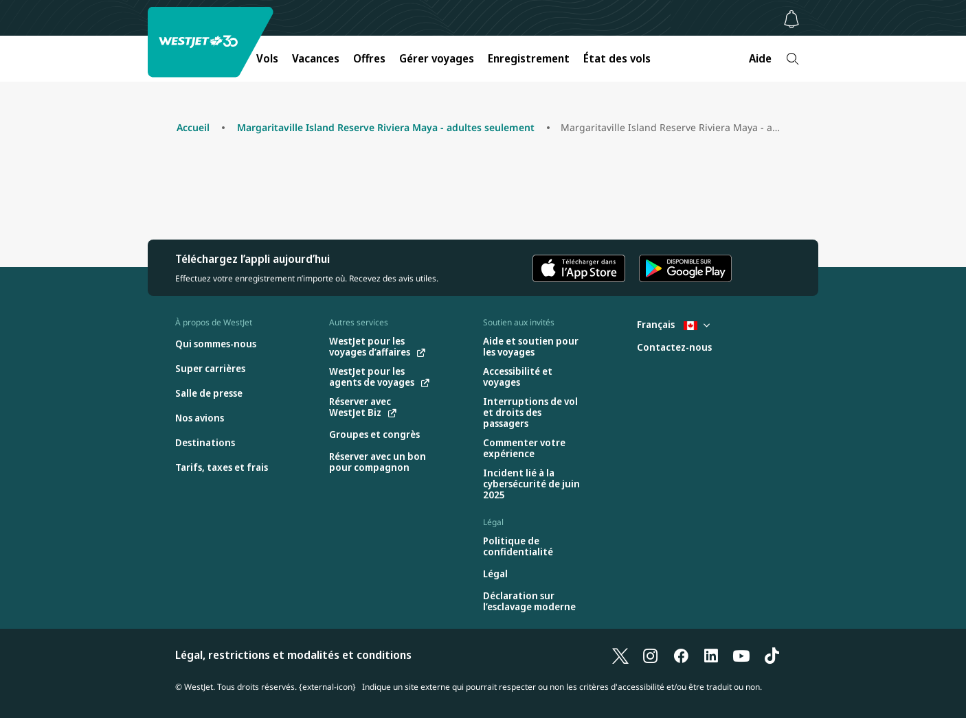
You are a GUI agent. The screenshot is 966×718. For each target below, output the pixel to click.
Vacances (315, 58)
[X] (620, 654)
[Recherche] (792, 58)
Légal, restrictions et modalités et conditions (293, 654)
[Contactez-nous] (674, 347)
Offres (369, 58)
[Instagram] (650, 654)
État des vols (617, 58)
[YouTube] (741, 654)
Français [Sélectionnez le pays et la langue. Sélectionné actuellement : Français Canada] (673, 324)
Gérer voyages (436, 58)
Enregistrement (529, 58)
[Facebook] (681, 654)
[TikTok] (771, 654)
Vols (267, 58)
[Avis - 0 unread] (791, 19)
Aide (760, 58)
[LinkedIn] (711, 654)
